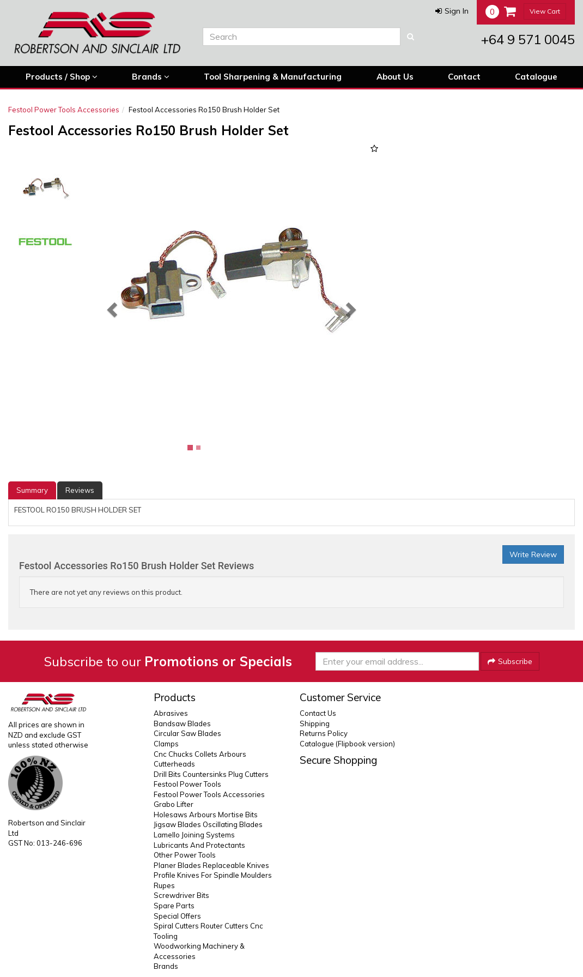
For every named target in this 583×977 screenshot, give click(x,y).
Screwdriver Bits (181, 895)
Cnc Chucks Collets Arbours (200, 754)
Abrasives (171, 713)
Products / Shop (62, 77)
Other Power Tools (185, 855)
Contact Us (318, 713)
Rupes (164, 885)
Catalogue (536, 76)
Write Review (533, 554)
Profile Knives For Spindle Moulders (213, 875)
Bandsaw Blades (182, 723)
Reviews (79, 490)
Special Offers (177, 916)
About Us (395, 76)
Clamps (166, 743)
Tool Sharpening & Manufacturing (273, 76)
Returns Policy (324, 733)
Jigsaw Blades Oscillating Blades (208, 824)
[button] (452, 11)
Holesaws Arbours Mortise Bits (206, 814)
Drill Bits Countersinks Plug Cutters (211, 774)
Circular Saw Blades (187, 733)
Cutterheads (174, 763)
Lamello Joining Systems (194, 834)
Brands (150, 77)
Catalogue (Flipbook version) (347, 743)
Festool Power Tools (187, 784)
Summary (32, 490)
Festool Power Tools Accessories (63, 109)
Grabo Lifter (173, 804)
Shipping (315, 723)
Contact (464, 76)
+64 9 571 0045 (528, 39)
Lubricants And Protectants (199, 845)
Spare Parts (174, 905)
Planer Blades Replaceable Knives (211, 865)
